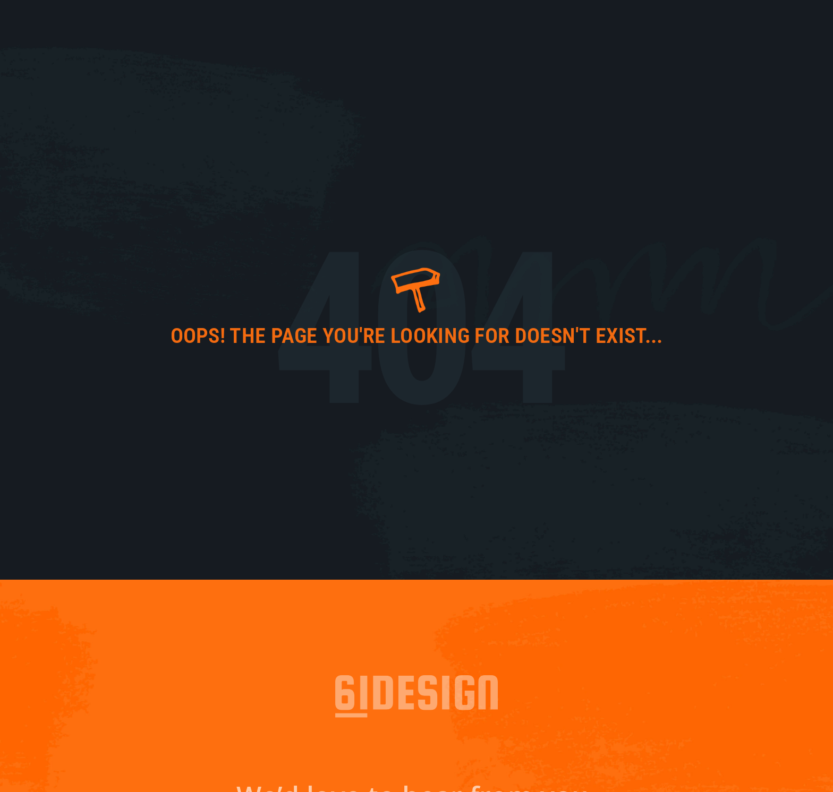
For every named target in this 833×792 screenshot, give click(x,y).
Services (668, 24)
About (587, 24)
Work (625, 24)
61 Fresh (542, 24)
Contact (720, 24)
